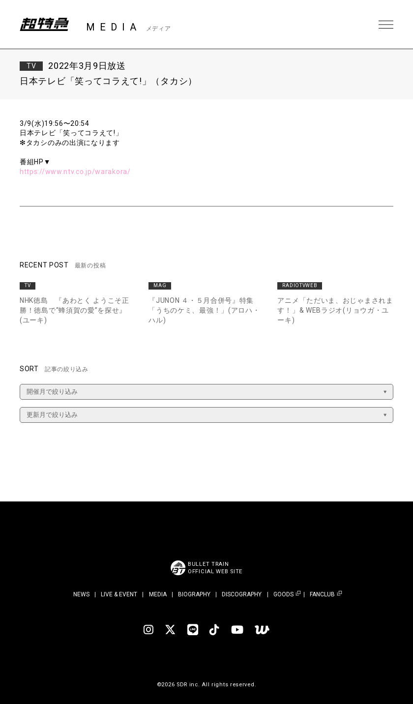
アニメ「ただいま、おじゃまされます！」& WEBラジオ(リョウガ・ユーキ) (335, 309)
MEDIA (158, 594)
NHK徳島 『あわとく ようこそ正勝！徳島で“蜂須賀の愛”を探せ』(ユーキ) (74, 309)
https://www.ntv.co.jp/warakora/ (75, 172)
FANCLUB (322, 594)
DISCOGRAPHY (242, 594)
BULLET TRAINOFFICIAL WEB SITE (215, 568)
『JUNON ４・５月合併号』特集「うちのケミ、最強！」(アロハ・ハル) (204, 309)
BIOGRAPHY (194, 594)
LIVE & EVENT (119, 594)
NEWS (81, 594)
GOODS (283, 594)
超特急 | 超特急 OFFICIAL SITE (44, 24)
